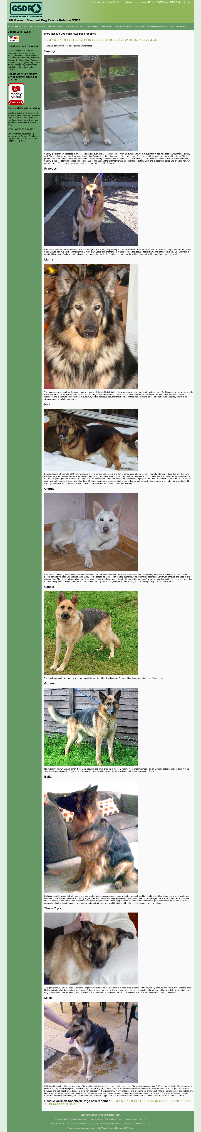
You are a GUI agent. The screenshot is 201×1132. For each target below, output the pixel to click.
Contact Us (188, 2)
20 (110, 39)
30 (151, 39)
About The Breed (114, 2)
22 (118, 39)
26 (135, 39)
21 (114, 39)
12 (76, 39)
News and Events (147, 2)
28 (143, 39)
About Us (101, 2)
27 (139, 39)
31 (156, 39)
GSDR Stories (175, 2)
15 (89, 39)
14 (85, 39)
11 (72, 39)
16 (93, 39)
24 (126, 39)
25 (131, 39)
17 (97, 39)
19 (106, 39)
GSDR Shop (162, 2)
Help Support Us (131, 2)
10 (68, 39)
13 (81, 39)
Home (93, 2)
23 (122, 39)
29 (147, 39)
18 (101, 39)
